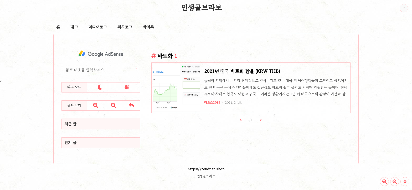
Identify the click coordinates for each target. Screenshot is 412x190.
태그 (74, 27)
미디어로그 (98, 27)
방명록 (148, 27)
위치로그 (124, 27)
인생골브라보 (201, 7)
